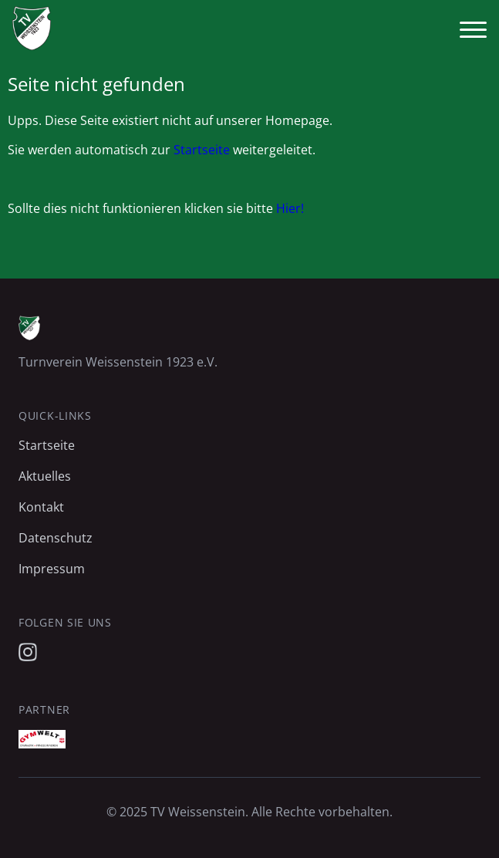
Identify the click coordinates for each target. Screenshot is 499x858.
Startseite (202, 149)
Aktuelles (45, 476)
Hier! (290, 208)
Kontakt (41, 506)
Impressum (52, 568)
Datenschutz (56, 537)
